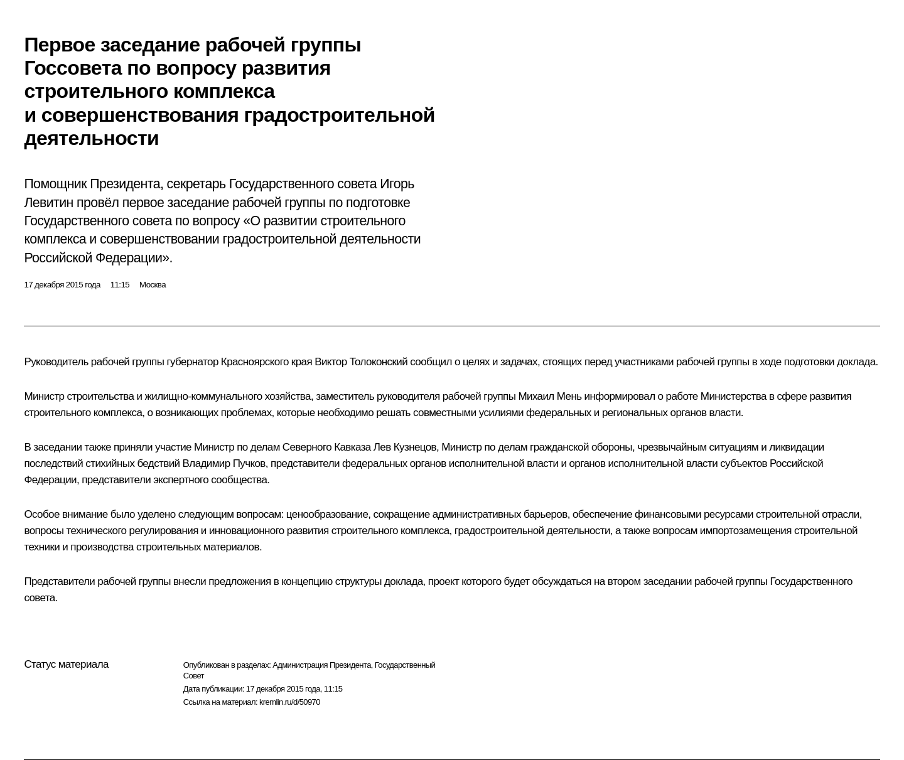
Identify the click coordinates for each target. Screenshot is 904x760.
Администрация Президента (321, 665)
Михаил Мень (549, 396)
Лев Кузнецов (405, 447)
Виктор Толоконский (361, 362)
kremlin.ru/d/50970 (289, 702)
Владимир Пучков (224, 463)
